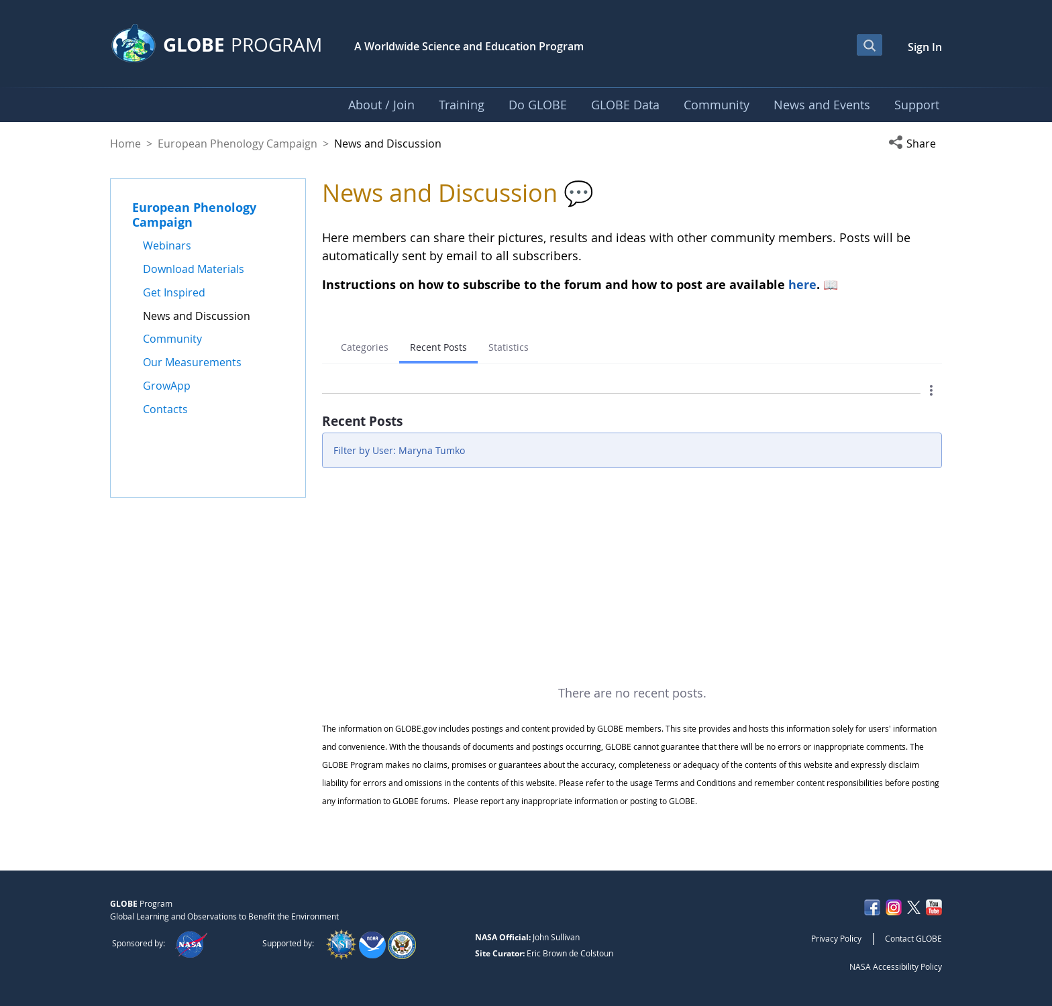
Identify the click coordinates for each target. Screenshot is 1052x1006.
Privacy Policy (836, 938)
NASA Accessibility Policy (895, 966)
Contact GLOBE (913, 938)
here (802, 284)
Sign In (925, 47)
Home (125, 143)
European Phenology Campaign (237, 143)
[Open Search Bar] (869, 45)
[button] (915, 143)
